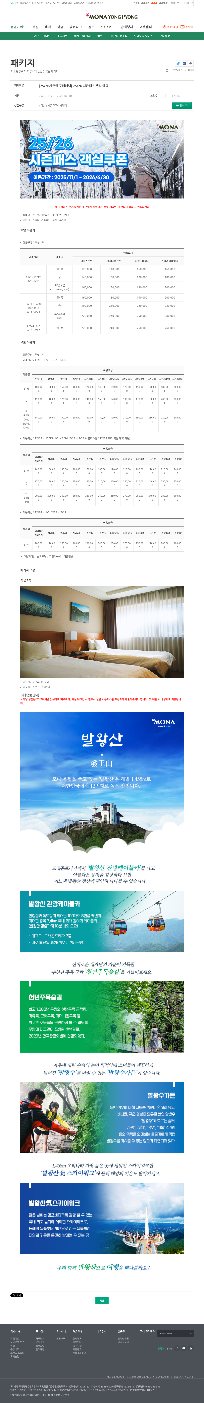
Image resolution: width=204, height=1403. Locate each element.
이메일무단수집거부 (183, 1377)
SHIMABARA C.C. (95, 3)
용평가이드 (18, 27)
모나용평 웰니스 (143, 36)
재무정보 (40, 1338)
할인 (100, 36)
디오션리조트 (38, 3)
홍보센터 (61, 1331)
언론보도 (60, 1338)
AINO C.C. (79, 3)
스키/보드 (107, 27)
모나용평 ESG (17, 1342)
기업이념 (14, 1338)
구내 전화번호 (147, 1331)
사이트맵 (175, 3)
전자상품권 (123, 1338)
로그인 (136, 3)
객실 (35, 27)
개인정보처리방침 (116, 1377)
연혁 (12, 1345)
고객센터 (145, 27)
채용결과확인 (79, 1352)
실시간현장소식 (118, 36)
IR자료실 (40, 1345)
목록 (102, 1300)
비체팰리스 (25, 3)
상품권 (121, 1331)
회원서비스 (164, 3)
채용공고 (77, 1349)
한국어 (161, 1349)
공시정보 (40, 1342)
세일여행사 (67, 3)
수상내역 (14, 1349)
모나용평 (14, 3)
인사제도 (77, 1338)
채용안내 (77, 1331)
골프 (91, 27)
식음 (60, 27)
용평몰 (189, 26)
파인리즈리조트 (53, 3)
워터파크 (75, 27)
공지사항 (62, 36)
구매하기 (182, 105)
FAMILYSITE (166, 1334)
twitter (178, 63)
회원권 (154, 3)
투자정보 (40, 1331)
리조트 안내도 (42, 36)
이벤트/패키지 (82, 36)
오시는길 (14, 1356)
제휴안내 (102, 1331)
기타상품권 (123, 1342)
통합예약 (172, 26)
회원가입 (145, 3)
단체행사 (127, 27)
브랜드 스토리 (17, 1352)
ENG (169, 1349)
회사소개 (15, 1331)
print (190, 63)
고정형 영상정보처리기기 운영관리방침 (149, 1377)
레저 (48, 27)
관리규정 (40, 1349)
